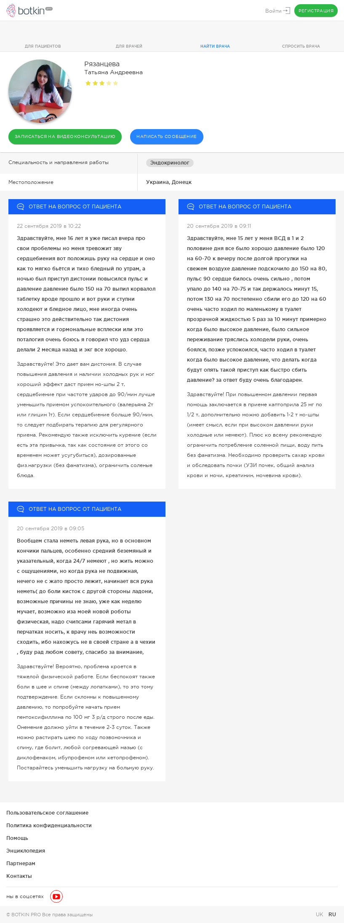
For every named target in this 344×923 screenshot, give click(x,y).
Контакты (19, 876)
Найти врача (215, 46)
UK (320, 915)
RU (332, 914)
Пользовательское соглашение (47, 812)
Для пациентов (43, 46)
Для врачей (129, 46)
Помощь (17, 838)
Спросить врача (301, 46)
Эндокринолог (169, 162)
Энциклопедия (25, 850)
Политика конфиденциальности (49, 825)
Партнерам (20, 863)
